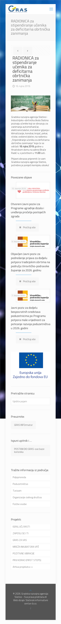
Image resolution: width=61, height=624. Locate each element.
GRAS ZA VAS (20, 540)
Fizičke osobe (20, 504)
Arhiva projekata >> (23, 567)
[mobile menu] (51, 9)
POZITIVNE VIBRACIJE (23, 553)
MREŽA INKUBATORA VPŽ (26, 547)
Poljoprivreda (19, 477)
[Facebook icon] (30, 608)
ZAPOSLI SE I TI (20, 533)
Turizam (17, 491)
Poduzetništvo (20, 484)
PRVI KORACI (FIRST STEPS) (27, 560)
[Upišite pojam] (30, 401)
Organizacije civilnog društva (27, 497)
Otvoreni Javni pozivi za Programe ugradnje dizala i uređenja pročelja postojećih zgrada (28, 210)
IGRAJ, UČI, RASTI (21, 527)
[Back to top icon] (30, 590)
